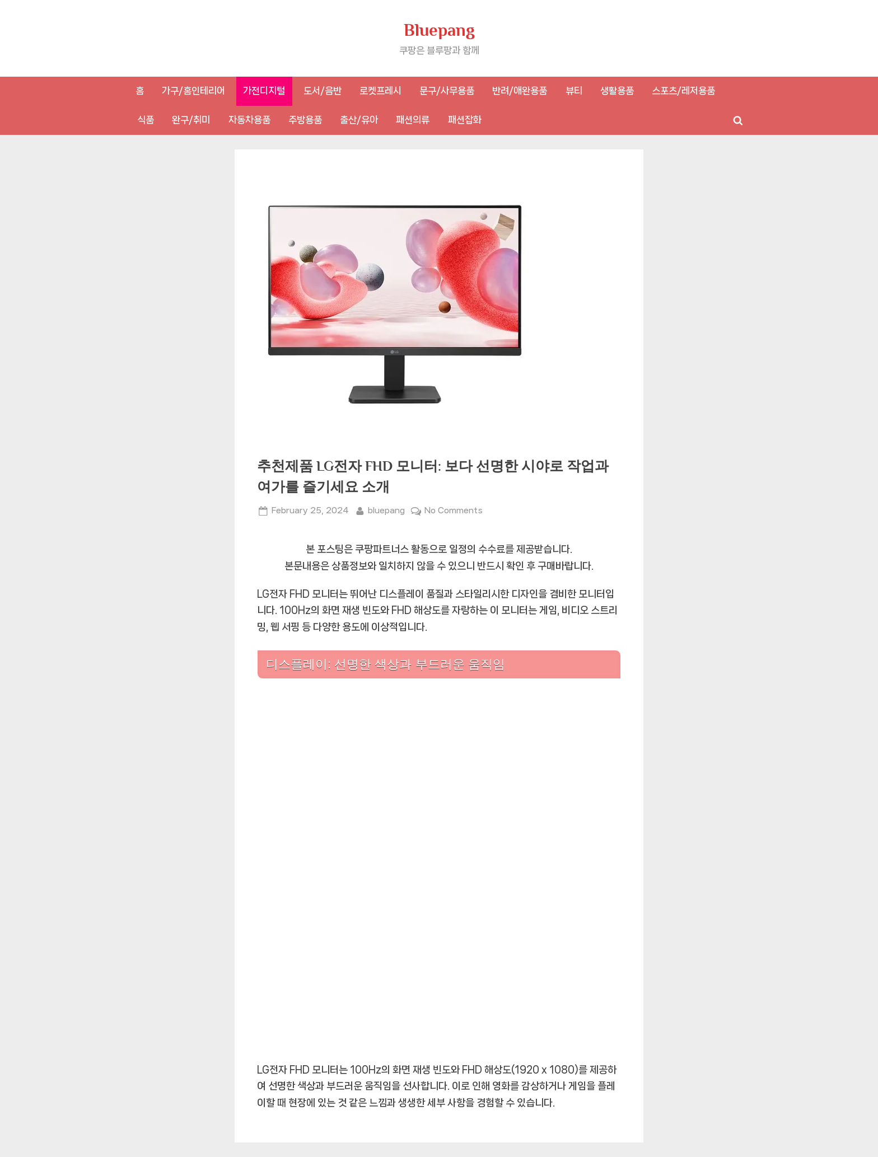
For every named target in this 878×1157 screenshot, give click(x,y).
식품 (145, 120)
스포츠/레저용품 (683, 91)
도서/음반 (322, 91)
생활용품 (617, 91)
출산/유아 (359, 120)
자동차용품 (249, 120)
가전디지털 (264, 91)
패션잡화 (465, 120)
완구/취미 (191, 120)
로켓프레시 (380, 91)
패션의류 (412, 120)
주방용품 (305, 120)
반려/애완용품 (519, 91)
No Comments (453, 511)
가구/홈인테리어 (193, 91)
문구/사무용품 (446, 91)
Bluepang (439, 30)
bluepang (386, 509)
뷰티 (574, 91)
